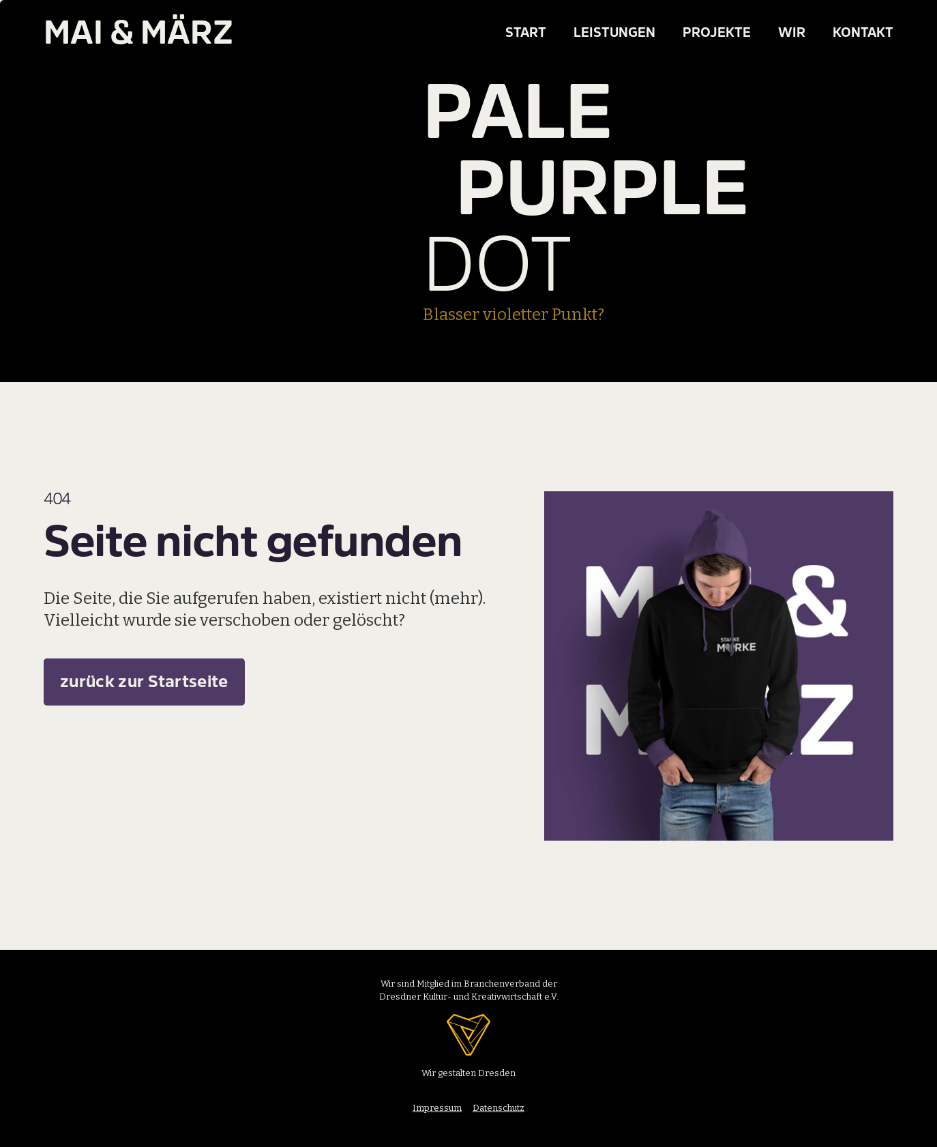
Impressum (437, 1108)
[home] (109, 33)
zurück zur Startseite (144, 682)
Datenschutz (498, 1108)
